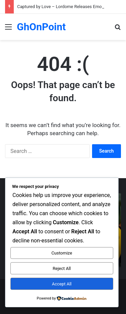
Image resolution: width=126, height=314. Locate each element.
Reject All (62, 268)
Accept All (62, 283)
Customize (61, 253)
